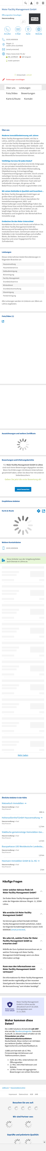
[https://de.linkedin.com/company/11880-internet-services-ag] (36, 1108)
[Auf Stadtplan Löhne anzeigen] (43, 511)
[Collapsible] (41, 891)
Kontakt (28, 98)
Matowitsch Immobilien (13, 803)
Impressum (13, 1094)
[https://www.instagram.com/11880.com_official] (23, 1108)
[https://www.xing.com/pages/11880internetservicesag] (29, 1108)
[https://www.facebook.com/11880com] (9, 1108)
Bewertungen (28, 93)
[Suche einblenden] (25, 3)
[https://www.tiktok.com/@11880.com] (16, 1108)
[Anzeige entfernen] (44, 1142)
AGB (31, 1094)
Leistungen (24, 87)
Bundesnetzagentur (23, 1031)
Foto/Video (12, 93)
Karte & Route (13, 98)
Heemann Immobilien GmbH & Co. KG (19, 860)
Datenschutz (23, 1094)
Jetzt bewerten (23, 489)
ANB (36, 1094)
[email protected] (18, 929)
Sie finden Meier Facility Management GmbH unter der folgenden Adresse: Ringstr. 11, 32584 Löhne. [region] (22, 901)
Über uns (10, 87)
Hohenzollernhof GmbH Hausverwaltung (21, 817)
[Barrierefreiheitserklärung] (37, 3)
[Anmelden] (31, 3)
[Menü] (43, 3)
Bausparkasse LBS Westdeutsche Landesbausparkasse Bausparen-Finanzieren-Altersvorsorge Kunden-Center (23, 846)
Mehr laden (23, 755)
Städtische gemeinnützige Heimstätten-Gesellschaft (23, 832)
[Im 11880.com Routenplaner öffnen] (38, 510)
